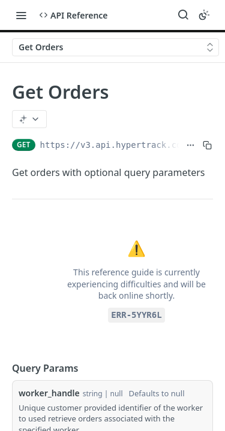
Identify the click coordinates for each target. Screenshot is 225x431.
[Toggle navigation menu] (21, 15)
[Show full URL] (190, 145)
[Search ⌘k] (183, 15)
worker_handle (49, 393)
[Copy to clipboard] (207, 145)
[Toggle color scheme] (204, 15)
